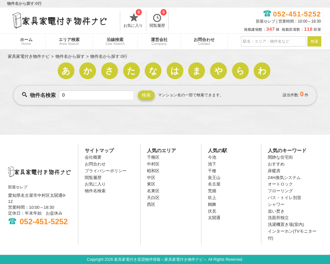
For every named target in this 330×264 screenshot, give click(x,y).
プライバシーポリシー (106, 170)
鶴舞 (212, 204)
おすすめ (276, 164)
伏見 (212, 211)
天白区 (153, 197)
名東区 (153, 190)
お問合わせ (204, 41)
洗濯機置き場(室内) (286, 224)
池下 (212, 164)
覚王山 (214, 177)
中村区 (153, 164)
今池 (212, 157)
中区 (151, 177)
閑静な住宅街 (280, 157)
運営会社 (159, 41)
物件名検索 (95, 190)
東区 (151, 184)
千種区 (153, 157)
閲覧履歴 (158, 19)
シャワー (276, 204)
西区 (151, 204)
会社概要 (93, 157)
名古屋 (214, 184)
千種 (212, 170)
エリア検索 (69, 41)
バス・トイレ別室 (284, 197)
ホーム (26, 41)
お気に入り (133, 19)
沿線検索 (115, 41)
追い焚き (276, 211)
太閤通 (214, 217)
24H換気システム (284, 177)
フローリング (280, 190)
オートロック (280, 184)
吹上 (212, 197)
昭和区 (153, 170)
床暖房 (274, 170)
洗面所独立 (278, 217)
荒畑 (212, 190)
